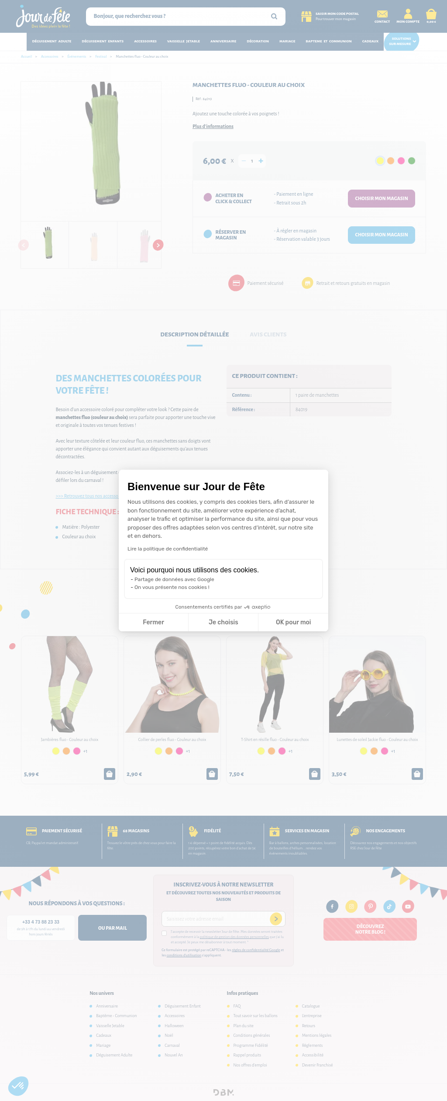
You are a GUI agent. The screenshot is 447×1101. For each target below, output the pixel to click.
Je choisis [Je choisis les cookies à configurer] (223, 622)
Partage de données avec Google (174, 579)
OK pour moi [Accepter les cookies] (293, 622)
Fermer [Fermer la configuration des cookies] (153, 622)
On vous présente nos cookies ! (172, 587)
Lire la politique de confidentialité (167, 549)
